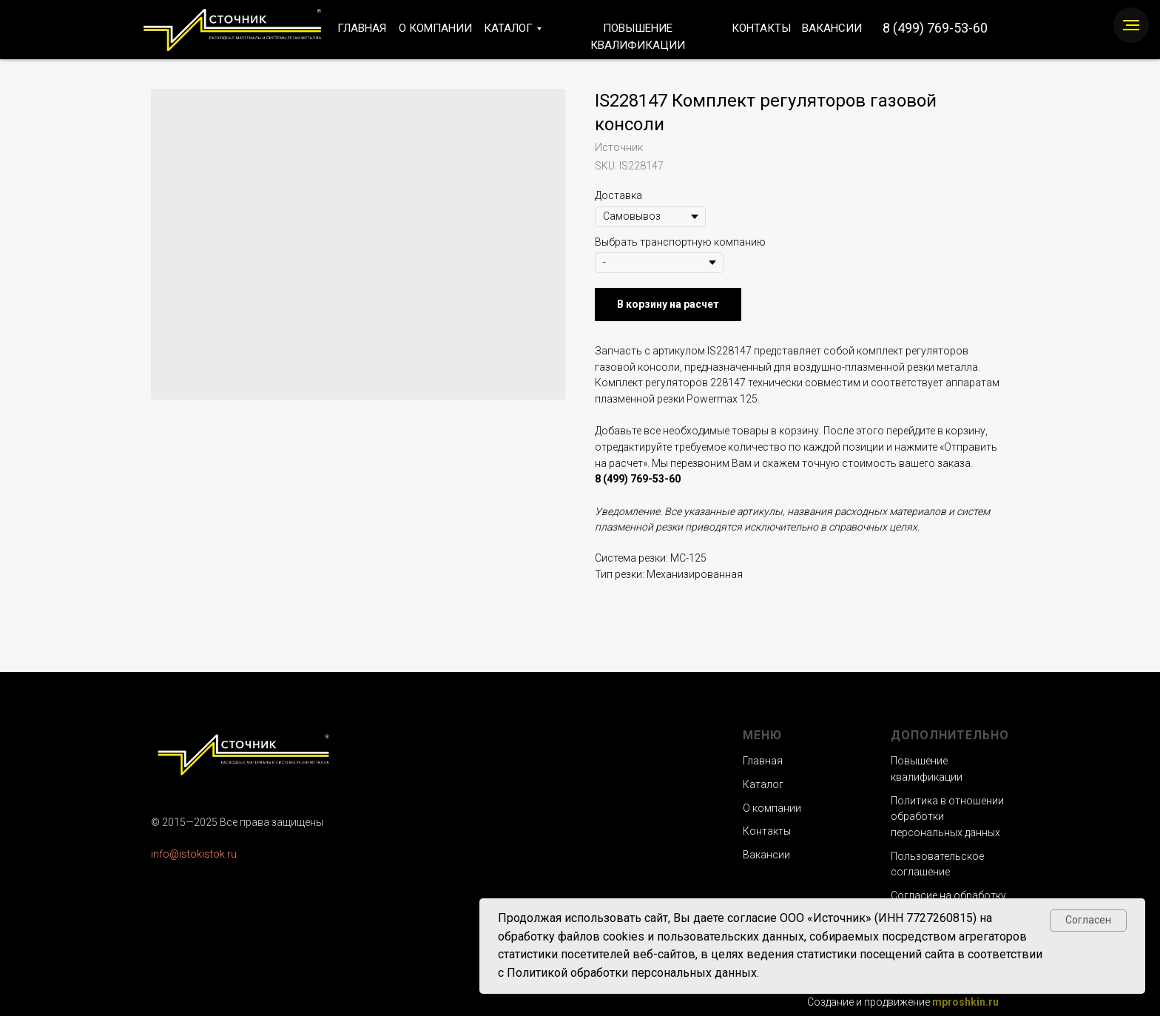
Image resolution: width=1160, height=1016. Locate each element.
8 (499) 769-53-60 (935, 28)
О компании (772, 808)
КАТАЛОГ (508, 28)
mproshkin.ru (965, 1002)
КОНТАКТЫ (761, 28)
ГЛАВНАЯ (361, 28)
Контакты (767, 831)
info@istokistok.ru (194, 854)
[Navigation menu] (1131, 25)
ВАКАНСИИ (832, 28)
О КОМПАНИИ (435, 28)
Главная (763, 761)
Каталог (763, 784)
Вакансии (766, 855)
